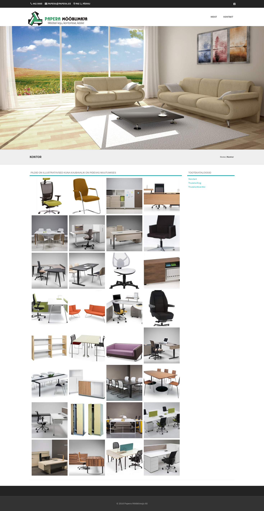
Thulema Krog (194, 183)
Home (223, 157)
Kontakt (228, 17)
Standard (192, 179)
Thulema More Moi (196, 187)
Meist (214, 17)
